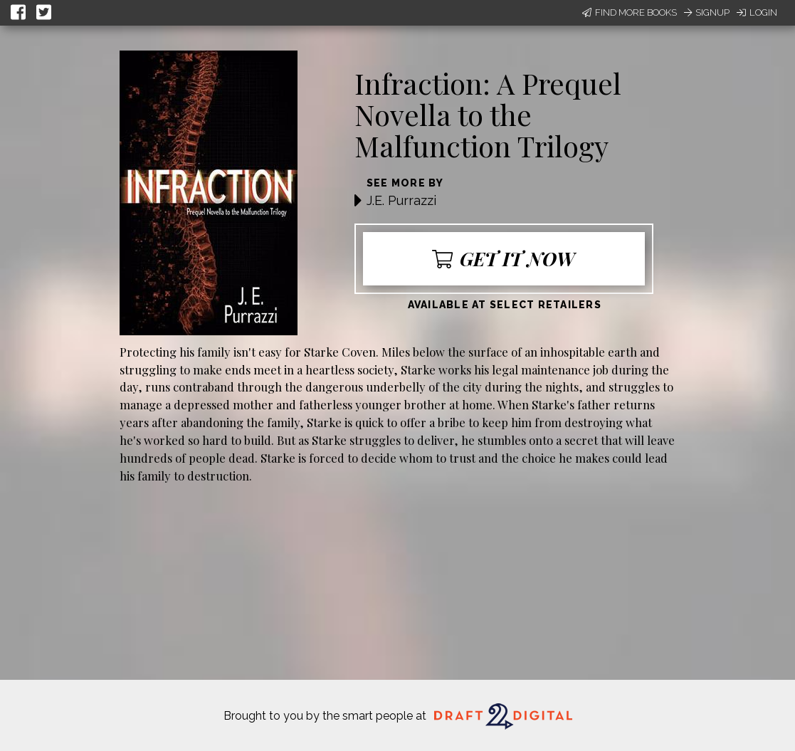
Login (757, 12)
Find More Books (629, 12)
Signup (707, 12)
